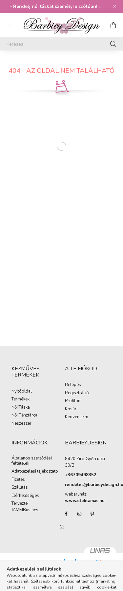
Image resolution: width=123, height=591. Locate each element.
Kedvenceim (76, 417)
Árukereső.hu (81, 570)
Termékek (20, 399)
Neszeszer (21, 423)
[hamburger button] (9, 25)
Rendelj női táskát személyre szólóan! (55, 6)
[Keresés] (61, 44)
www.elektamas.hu (85, 501)
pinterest (92, 513)
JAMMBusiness (26, 510)
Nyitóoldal (21, 391)
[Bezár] (115, 6)
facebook (66, 513)
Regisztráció (77, 393)
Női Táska (20, 407)
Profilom (73, 401)
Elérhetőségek (25, 496)
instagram (79, 513)
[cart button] (113, 25)
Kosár (70, 409)
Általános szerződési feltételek (31, 461)
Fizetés (18, 479)
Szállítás (19, 487)
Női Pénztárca (24, 415)
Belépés (73, 385)
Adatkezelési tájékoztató (34, 471)
